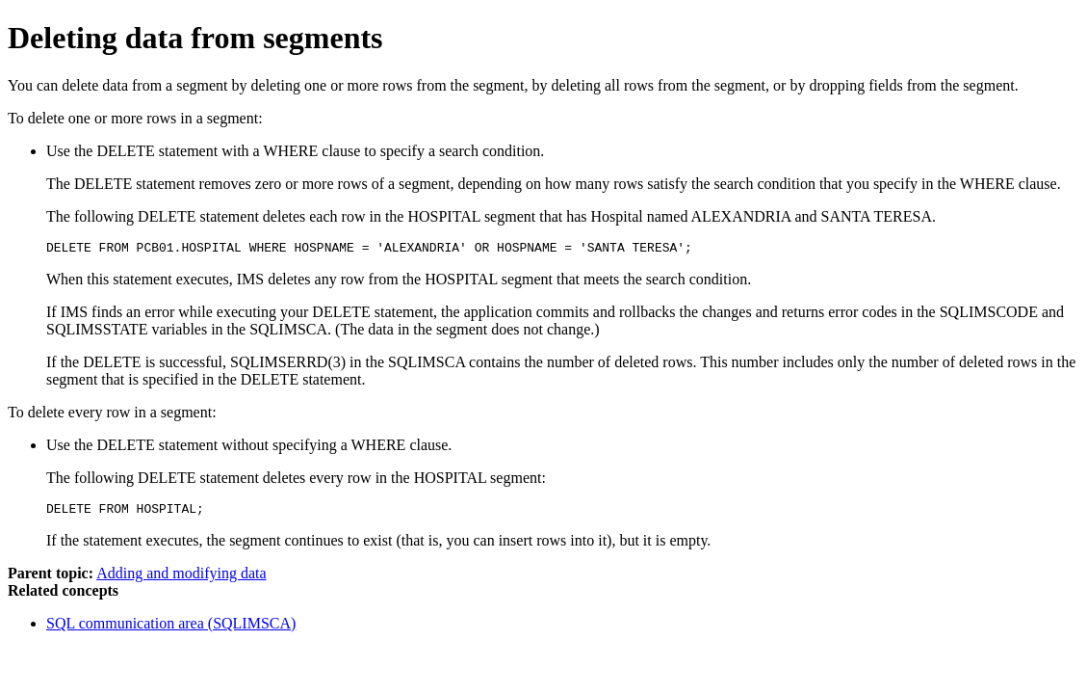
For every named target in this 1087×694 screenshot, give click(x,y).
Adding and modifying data (181, 579)
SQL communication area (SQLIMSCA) (171, 629)
